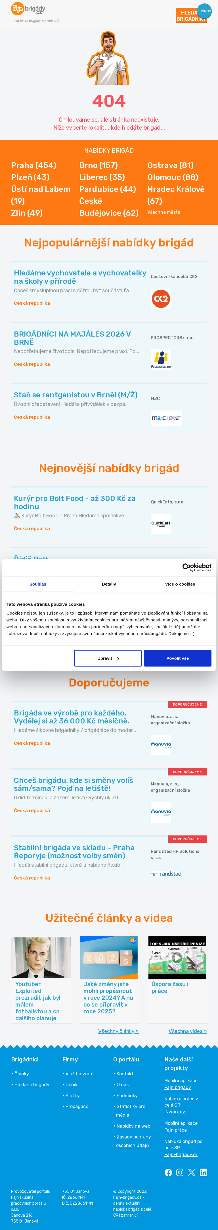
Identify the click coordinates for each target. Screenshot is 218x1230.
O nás (123, 1084)
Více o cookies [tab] (180, 583)
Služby (73, 1095)
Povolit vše (177, 658)
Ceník (71, 1084)
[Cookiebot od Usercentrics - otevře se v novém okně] (186, 567)
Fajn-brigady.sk (181, 1154)
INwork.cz (174, 1112)
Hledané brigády (31, 1084)
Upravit (108, 658)
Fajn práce (175, 1130)
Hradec (176, 195)
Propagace (77, 1106)
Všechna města (163, 212)
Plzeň (30, 177)
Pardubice (107, 189)
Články (21, 1073)
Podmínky (127, 1095)
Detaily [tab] (109, 583)
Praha (33, 165)
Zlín (27, 213)
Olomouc (172, 177)
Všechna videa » (188, 1031)
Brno (98, 165)
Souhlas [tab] (38, 583)
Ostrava (170, 165)
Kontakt (125, 1073)
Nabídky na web (133, 1126)
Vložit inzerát (80, 1073)
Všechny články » (118, 1031)
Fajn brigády (177, 1087)
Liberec (102, 177)
